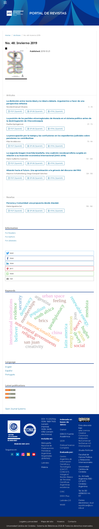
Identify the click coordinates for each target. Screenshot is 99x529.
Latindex (45, 463)
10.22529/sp (51, 419)
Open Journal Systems (15, 409)
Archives (16, 35)
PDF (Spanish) (16, 111)
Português (10, 374)
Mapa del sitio (47, 521)
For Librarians (10, 241)
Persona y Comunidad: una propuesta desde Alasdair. (32, 203)
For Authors (10, 237)
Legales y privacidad (28, 521)
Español (8, 371)
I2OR (62, 441)
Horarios (60, 521)
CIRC (62, 492)
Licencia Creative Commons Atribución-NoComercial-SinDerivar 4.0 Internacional (85, 438)
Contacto (72, 521)
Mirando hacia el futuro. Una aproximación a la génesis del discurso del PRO (43, 170)
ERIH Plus (64, 496)
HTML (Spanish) (56, 111)
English (8, 367)
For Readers (10, 233)
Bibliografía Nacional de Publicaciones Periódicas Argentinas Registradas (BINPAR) (47, 451)
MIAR (62, 505)
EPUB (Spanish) (36, 111)
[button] (49, 253)
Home (7, 35)
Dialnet (63, 429)
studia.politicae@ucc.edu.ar (86, 505)
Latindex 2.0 (65, 500)
